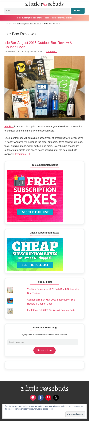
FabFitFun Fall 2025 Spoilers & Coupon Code (51, 310)
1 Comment (51, 52)
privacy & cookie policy (44, 409)
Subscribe (44, 350)
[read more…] (22, 154)
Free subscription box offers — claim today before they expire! (44, 18)
